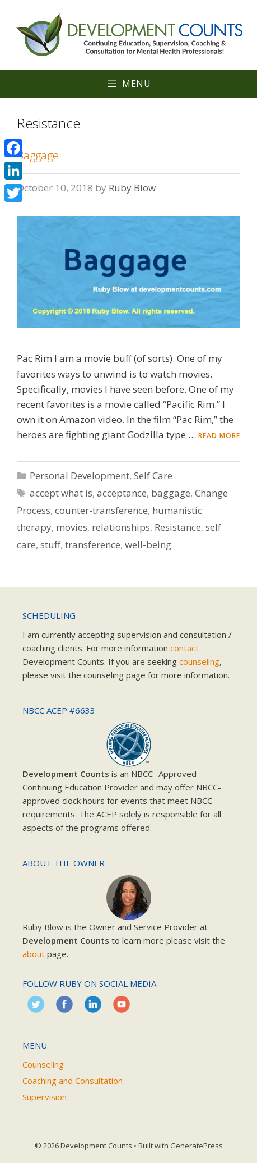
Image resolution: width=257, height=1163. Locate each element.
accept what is (61, 492)
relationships (121, 527)
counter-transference (101, 510)
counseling (199, 661)
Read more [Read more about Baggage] (219, 435)
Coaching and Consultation (72, 1080)
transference (92, 544)
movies (71, 527)
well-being (148, 544)
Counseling (43, 1064)
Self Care (153, 475)
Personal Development (79, 475)
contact (184, 648)
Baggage (38, 155)
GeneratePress (196, 1146)
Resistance (178, 527)
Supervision (44, 1096)
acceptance (122, 492)
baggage (170, 492)
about (33, 953)
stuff (50, 544)
